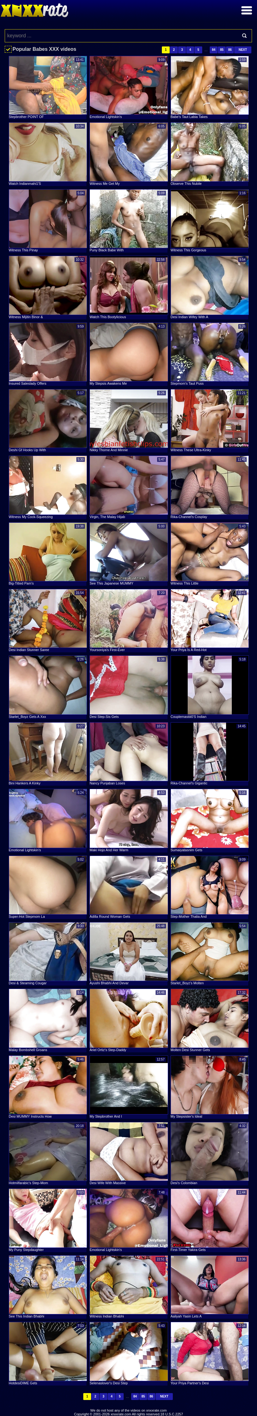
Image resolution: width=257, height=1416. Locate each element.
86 (230, 49)
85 (222, 49)
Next (243, 49)
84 (213, 49)
